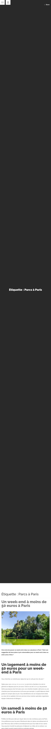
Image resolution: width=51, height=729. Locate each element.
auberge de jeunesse (17, 684)
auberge (36, 686)
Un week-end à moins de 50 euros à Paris (24, 604)
